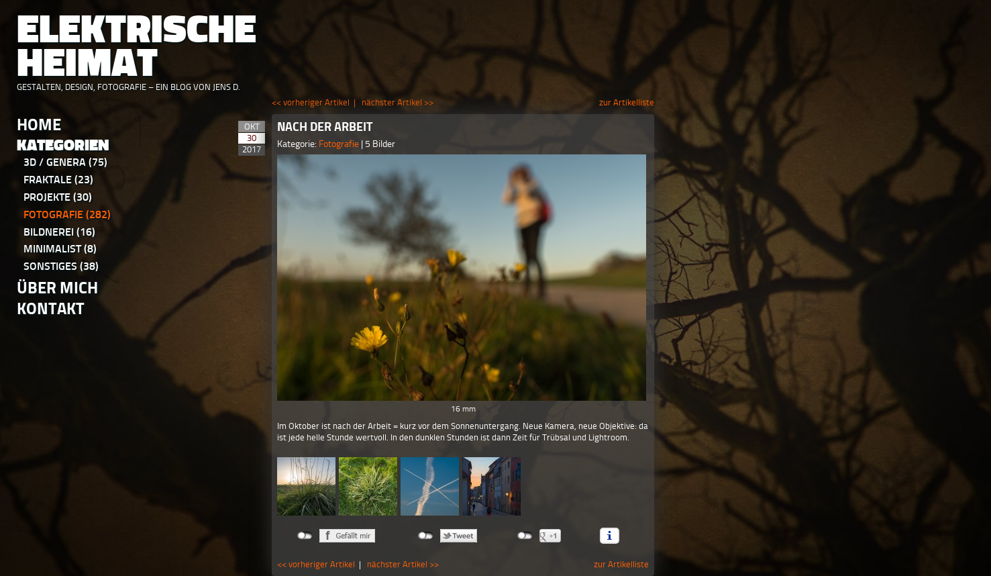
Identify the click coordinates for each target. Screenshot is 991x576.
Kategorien (63, 145)
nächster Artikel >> (397, 102)
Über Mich (57, 287)
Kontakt (51, 308)
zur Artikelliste (626, 102)
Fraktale (58, 179)
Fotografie (67, 214)
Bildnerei (59, 232)
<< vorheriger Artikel (311, 102)
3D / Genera (65, 162)
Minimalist (60, 248)
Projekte (57, 197)
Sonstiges (61, 266)
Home (39, 124)
